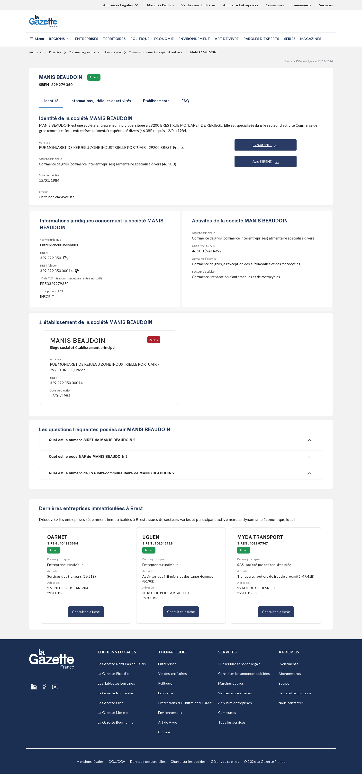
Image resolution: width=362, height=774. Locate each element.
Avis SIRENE (266, 161)
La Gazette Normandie (115, 693)
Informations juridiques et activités (101, 100)
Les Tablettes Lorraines (116, 683)
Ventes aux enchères (235, 693)
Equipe (284, 683)
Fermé (154, 339)
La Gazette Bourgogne (116, 722)
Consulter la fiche (86, 612)
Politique (139, 39)
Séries (290, 39)
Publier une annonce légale (239, 664)
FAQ (185, 100)
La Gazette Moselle (113, 712)
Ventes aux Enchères (198, 5)
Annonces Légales (118, 5)
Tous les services (231, 722)
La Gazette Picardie (113, 673)
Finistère (55, 52)
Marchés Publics (160, 5)
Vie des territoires (172, 673)
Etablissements (156, 100)
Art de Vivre (227, 39)
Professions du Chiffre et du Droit (185, 703)
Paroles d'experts (261, 39)
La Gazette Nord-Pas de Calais (122, 664)
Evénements (301, 5)
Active (94, 77)
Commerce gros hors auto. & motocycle (95, 52)
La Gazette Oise (111, 703)
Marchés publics (231, 683)
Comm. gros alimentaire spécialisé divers (155, 52)
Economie (164, 39)
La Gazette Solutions (295, 693)
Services (326, 5)
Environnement (194, 39)
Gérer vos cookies (225, 761)
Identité (51, 100)
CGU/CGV (117, 761)
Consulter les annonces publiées (244, 673)
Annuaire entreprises (235, 703)
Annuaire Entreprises (240, 5)
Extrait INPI (265, 145)
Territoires (114, 39)
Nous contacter (291, 703)
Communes (275, 5)
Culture (164, 732)
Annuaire (35, 52)
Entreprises (86, 39)
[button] (36, 38)
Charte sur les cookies (188, 761)
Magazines (310, 39)
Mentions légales (90, 761)
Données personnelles (148, 761)
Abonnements (290, 673)
